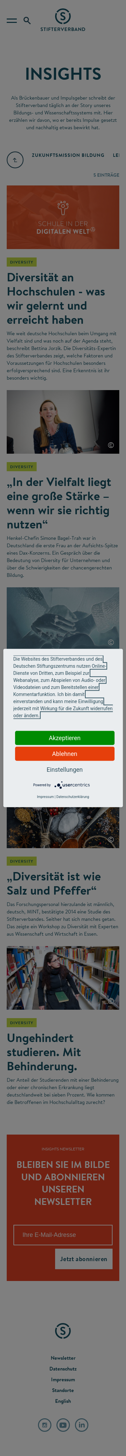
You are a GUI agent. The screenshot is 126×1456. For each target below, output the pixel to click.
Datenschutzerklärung (72, 797)
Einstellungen (65, 769)
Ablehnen (64, 753)
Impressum (45, 797)
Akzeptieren (65, 737)
